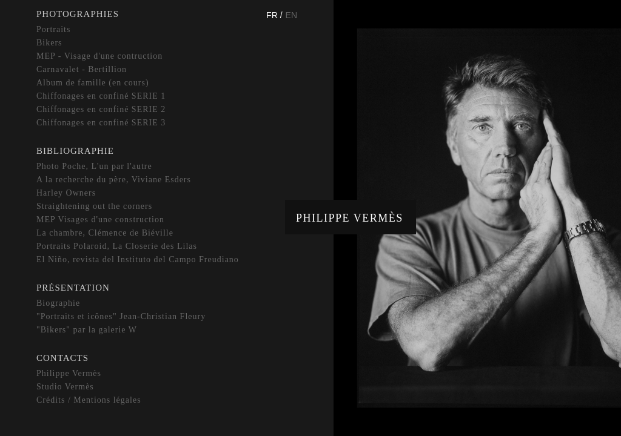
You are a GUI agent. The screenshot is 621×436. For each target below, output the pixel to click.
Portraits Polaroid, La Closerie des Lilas (116, 246)
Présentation (73, 287)
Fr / (274, 15)
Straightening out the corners (94, 206)
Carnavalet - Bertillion (81, 69)
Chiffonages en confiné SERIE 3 (101, 122)
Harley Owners (66, 192)
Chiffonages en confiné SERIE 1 (101, 96)
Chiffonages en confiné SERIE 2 (101, 109)
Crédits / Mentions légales (88, 400)
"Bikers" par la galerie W (86, 329)
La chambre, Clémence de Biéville (104, 232)
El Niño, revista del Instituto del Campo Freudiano (137, 259)
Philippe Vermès (349, 218)
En (291, 15)
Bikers (49, 42)
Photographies (77, 14)
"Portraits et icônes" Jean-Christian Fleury (121, 316)
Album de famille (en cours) (92, 82)
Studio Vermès (65, 386)
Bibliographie (75, 151)
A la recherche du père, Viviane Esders (113, 179)
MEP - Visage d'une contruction (99, 56)
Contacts (62, 358)
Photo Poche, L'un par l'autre (94, 166)
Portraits (53, 29)
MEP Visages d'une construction (100, 219)
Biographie (58, 303)
